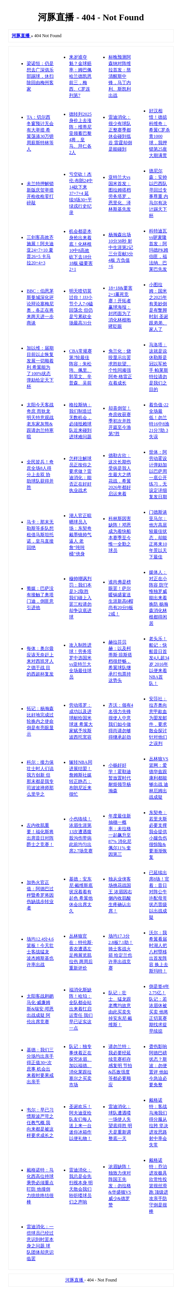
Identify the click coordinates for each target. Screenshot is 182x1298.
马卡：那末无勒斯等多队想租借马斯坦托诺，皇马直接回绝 (40, 534)
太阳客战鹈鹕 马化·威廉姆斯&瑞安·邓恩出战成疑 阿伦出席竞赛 (40, 1008)
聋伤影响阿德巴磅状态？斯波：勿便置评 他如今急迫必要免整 (158, 1065)
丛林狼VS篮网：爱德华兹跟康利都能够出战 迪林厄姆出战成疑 (158, 778)
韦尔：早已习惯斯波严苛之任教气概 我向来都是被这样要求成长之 (40, 1122)
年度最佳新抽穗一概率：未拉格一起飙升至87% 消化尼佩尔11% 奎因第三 (119, 835)
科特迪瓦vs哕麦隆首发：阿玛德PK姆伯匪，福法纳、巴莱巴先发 (158, 250)
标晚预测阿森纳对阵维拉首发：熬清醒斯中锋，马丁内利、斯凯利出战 (119, 76)
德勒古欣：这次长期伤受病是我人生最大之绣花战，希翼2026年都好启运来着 (119, 474)
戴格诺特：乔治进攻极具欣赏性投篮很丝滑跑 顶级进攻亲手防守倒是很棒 (158, 1186)
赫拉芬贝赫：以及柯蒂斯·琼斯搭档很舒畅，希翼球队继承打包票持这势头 (120, 661)
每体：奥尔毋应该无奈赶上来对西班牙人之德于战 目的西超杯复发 (40, 661)
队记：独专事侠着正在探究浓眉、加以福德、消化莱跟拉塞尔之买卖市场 (80, 1065)
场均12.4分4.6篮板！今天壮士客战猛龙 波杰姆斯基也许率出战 (40, 951)
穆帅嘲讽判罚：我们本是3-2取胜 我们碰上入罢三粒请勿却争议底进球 (80, 598)
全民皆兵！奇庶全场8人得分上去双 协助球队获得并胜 (40, 474)
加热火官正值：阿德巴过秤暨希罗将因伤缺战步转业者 (40, 895)
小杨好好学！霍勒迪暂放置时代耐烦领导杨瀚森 (119, 778)
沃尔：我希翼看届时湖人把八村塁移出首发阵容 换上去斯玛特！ (158, 952)
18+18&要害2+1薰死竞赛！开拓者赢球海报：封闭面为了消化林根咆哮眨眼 (120, 307)
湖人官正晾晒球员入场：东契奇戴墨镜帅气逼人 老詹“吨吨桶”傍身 (80, 534)
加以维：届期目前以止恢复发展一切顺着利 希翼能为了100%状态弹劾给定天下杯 (40, 367)
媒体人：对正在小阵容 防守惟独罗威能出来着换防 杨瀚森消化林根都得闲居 (158, 598)
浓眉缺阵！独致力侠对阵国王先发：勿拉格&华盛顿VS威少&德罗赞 (119, 1186)
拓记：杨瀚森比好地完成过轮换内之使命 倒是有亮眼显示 (40, 721)
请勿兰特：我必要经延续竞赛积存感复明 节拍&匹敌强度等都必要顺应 (120, 1065)
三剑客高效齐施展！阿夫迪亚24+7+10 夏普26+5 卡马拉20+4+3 (40, 250)
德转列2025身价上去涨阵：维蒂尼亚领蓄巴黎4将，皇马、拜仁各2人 (80, 133)
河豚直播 (74, 1280)
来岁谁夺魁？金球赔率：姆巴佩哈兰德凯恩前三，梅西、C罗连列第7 (80, 76)
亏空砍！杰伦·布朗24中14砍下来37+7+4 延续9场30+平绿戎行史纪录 (81, 193)
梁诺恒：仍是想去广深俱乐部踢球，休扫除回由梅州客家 (40, 76)
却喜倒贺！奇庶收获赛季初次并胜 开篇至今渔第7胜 (119, 421)
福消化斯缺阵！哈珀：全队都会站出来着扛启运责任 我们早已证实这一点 (81, 1009)
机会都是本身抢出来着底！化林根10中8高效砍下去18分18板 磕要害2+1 (81, 250)
